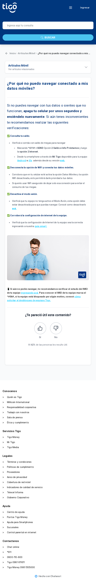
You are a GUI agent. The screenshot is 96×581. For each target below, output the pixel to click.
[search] (48, 25)
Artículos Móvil (26, 53)
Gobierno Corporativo (16, 497)
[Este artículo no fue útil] (56, 328)
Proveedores (11, 472)
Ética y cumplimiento (16, 422)
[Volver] (6, 53)
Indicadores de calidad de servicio (22, 487)
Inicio (13, 53)
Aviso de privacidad (15, 477)
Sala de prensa (13, 417)
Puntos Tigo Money (15, 517)
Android (21, 160)
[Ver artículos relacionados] (48, 67)
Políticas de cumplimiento (18, 467)
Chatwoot (55, 576)
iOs (30, 160)
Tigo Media (11, 447)
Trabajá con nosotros (16, 412)
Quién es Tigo (12, 397)
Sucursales (11, 527)
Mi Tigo (9, 442)
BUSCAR (48, 37)
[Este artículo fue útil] (40, 328)
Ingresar (85, 7)
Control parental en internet (19, 532)
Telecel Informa (13, 492)
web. (62, 160)
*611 (7, 552)
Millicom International (16, 402)
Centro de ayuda (14, 512)
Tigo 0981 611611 (14, 562)
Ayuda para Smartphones (18, 522)
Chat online (11, 547)
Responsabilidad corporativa (19, 407)
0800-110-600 (12, 557)
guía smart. (41, 226)
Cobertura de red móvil (17, 482)
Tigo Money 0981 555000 (19, 567)
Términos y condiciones (17, 461)
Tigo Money (11, 437)
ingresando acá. (30, 293)
